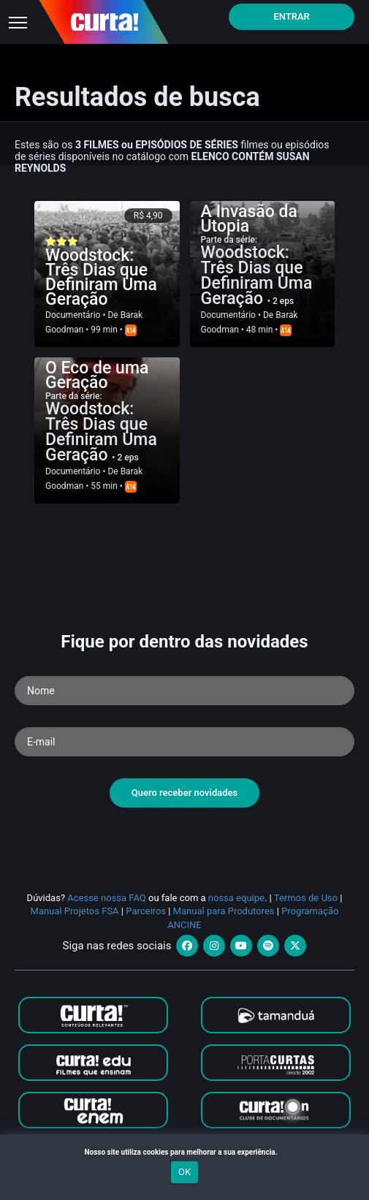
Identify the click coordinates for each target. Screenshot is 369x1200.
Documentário (72, 315)
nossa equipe (236, 897)
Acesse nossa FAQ (106, 897)
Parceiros (146, 910)
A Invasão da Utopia (249, 219)
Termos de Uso (306, 897)
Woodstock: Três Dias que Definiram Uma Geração (101, 277)
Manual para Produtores (224, 910)
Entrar (291, 16)
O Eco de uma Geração (96, 375)
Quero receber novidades (185, 792)
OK (184, 1171)
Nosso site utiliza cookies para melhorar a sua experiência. (184, 1152)
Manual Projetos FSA (75, 910)
